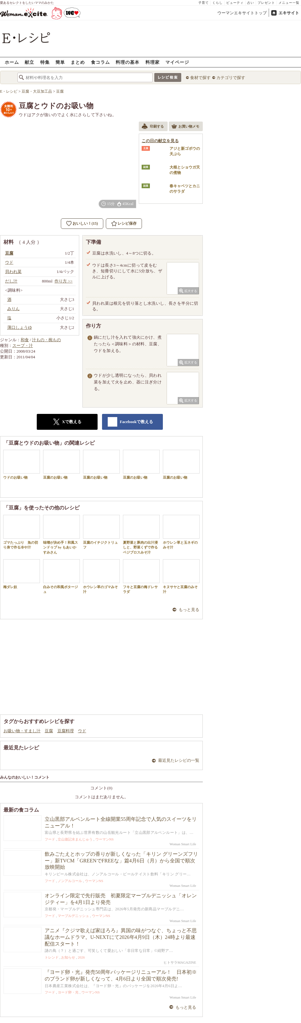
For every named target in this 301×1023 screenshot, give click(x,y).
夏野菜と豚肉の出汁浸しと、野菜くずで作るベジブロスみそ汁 (141, 534)
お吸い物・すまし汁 (22, 730)
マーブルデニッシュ (73, 916)
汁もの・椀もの (46, 339)
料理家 (152, 62)
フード (50, 839)
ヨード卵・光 (68, 992)
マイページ (177, 62)
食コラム (100, 62)
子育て (203, 2)
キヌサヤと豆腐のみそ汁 (181, 576)
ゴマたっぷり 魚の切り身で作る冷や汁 (21, 532)
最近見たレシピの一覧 (178, 760)
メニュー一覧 (289, 2)
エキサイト (289, 12)
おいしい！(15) (85, 223)
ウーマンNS (104, 839)
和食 (25, 339)
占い (250, 2)
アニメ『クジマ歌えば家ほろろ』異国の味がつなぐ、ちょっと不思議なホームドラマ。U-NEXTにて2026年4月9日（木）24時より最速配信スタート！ (121, 937)
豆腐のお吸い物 (61, 464)
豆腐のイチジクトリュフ (101, 532)
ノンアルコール (70, 881)
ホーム (12, 62)
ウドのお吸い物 (21, 464)
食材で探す (200, 77)
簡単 (60, 62)
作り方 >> (63, 281)
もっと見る (189, 609)
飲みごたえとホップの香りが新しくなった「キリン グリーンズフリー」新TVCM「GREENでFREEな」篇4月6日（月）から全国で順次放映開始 (121, 860)
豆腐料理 (65, 730)
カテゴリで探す (230, 77)
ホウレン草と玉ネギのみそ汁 (181, 532)
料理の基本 (127, 62)
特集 (45, 62)
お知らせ (68, 957)
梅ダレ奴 (21, 574)
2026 (81, 957)
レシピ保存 (127, 223)
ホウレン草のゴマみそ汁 (101, 576)
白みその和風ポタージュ (61, 576)
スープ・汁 (22, 345)
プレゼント (266, 2)
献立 (29, 62)
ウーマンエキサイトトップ (242, 12)
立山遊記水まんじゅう (75, 839)
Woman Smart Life (183, 844)
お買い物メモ (185, 127)
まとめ (78, 62)
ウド (82, 730)
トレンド (52, 957)
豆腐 (49, 730)
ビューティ (235, 2)
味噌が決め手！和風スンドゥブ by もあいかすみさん (61, 534)
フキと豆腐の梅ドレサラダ (141, 576)
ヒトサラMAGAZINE (179, 962)
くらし (217, 2)
